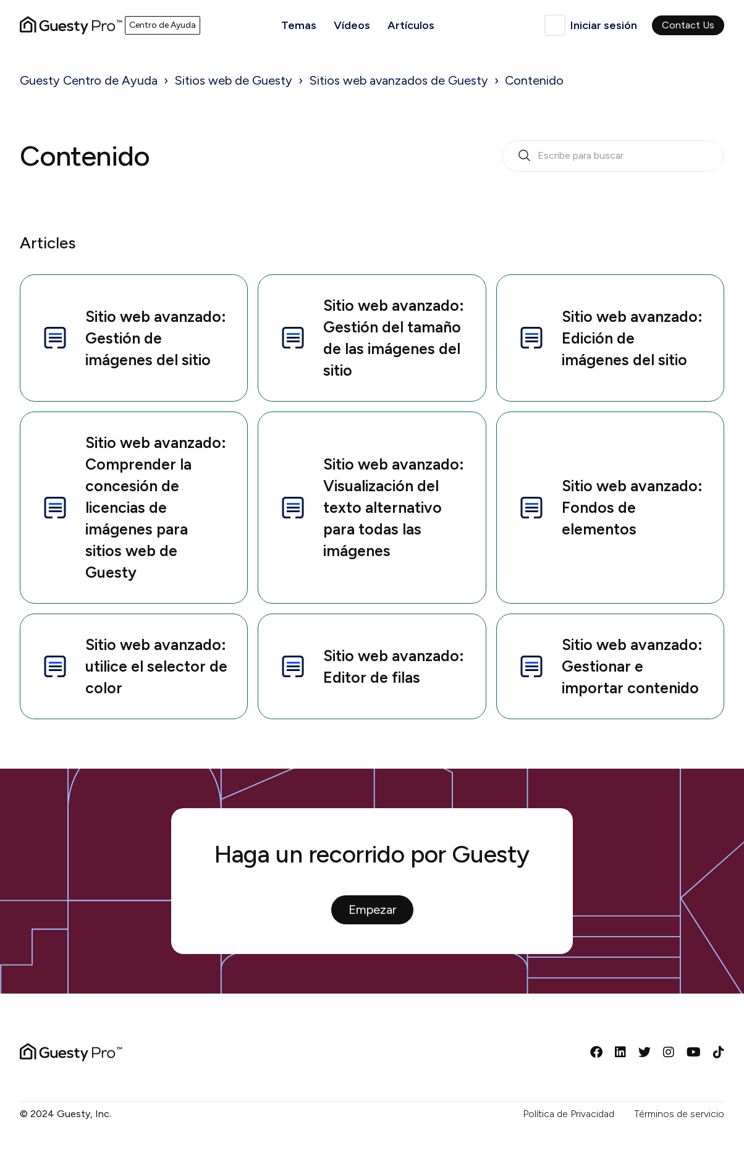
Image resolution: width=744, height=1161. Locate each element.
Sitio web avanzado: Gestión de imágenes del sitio (133, 338)
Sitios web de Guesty (233, 80)
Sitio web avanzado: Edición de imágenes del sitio (610, 338)
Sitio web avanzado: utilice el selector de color (133, 666)
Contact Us (688, 25)
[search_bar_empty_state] (613, 156)
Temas (298, 25)
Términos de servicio (679, 1114)
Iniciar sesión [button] (603, 25)
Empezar (372, 909)
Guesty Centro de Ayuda (89, 80)
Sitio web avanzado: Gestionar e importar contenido (610, 666)
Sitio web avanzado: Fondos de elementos (610, 507)
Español (554, 25)
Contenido (534, 80)
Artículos (410, 25)
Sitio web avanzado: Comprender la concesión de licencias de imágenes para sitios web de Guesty (133, 507)
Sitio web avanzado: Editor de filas (371, 666)
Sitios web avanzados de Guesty (398, 80)
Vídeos (352, 25)
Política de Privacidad (568, 1114)
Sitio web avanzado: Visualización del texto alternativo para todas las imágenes (371, 507)
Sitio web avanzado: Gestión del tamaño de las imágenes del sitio (371, 337)
